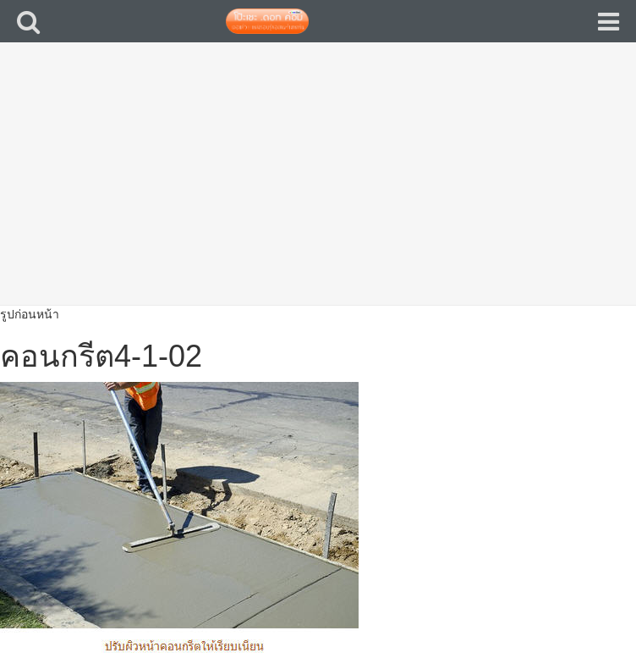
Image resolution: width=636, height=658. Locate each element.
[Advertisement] (318, 186)
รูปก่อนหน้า (29, 314)
